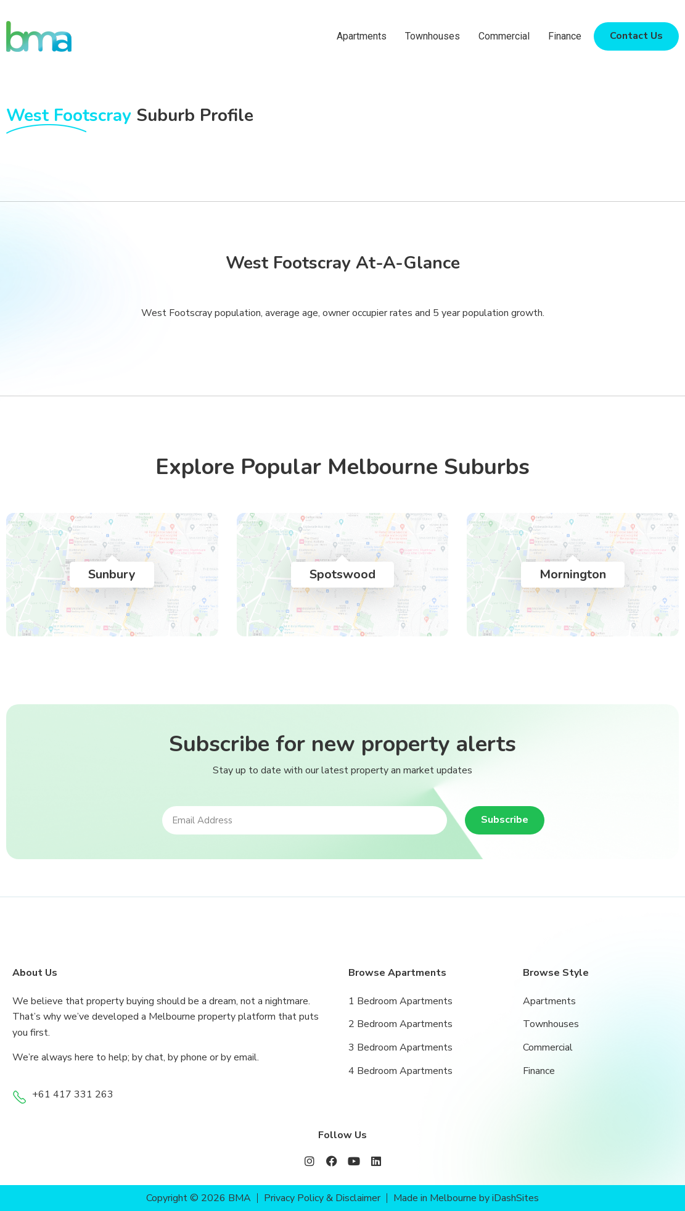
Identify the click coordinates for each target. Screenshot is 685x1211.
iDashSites (516, 1198)
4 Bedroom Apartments (400, 1071)
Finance (564, 36)
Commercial (504, 36)
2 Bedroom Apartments (400, 1024)
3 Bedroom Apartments (400, 1047)
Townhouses (432, 36)
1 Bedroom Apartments (400, 1001)
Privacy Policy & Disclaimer (322, 1198)
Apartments (362, 36)
